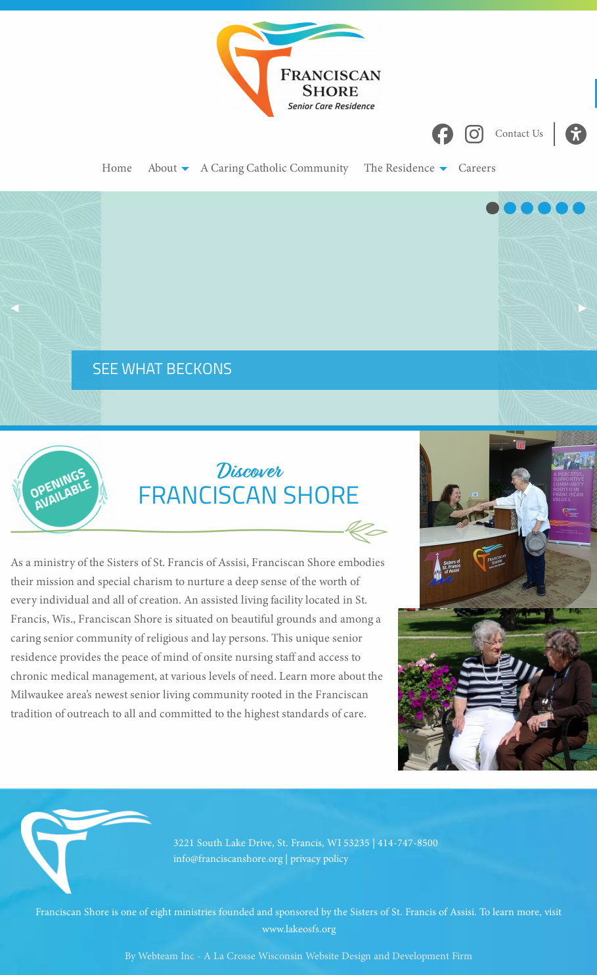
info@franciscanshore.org (227, 859)
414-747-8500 (408, 843)
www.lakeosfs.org (299, 929)
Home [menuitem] (117, 169)
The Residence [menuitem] (399, 169)
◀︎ (20, 308)
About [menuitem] (162, 169)
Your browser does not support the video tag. (298, 308)
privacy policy (319, 859)
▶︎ (588, 308)
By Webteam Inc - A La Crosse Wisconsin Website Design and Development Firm (298, 956)
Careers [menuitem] (477, 169)
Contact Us (519, 134)
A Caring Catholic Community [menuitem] (274, 169)
